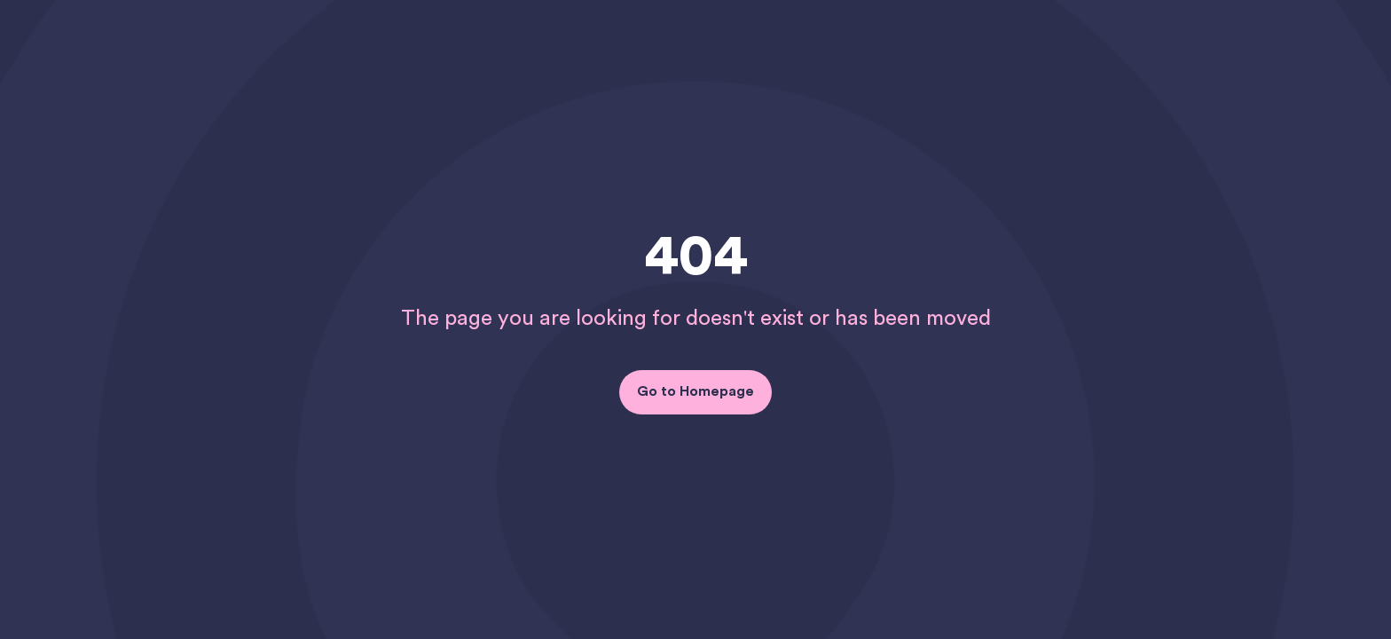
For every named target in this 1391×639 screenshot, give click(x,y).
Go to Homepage (695, 391)
